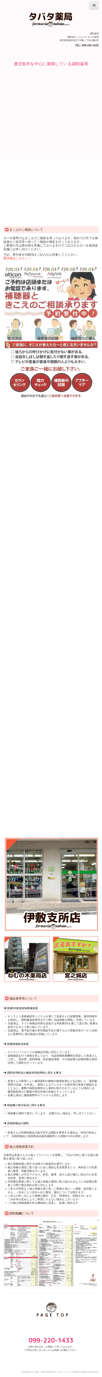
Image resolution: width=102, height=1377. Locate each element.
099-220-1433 (90, 45)
